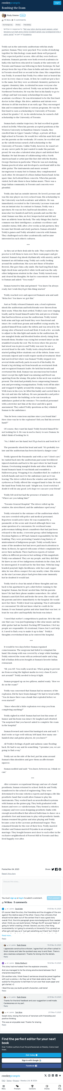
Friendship (27, 25)
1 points (9, 909)
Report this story (9, 874)
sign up (13, 898)
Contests (32, 1089)
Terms (9, 1081)
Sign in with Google (31, 1060)
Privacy (16, 1081)
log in (21, 898)
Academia (27, 34)
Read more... (7, 935)
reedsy (11, 1076)
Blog (59, 1089)
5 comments (18, 20)
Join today (31, 1055)
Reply (4, 939)
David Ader (19, 909)
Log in (57, 3)
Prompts (17, 1089)
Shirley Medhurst (21, 963)
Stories (47, 1089)
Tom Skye (18, 1012)
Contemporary (8, 25)
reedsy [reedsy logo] (11, 2)
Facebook (31, 1066)
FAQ (3, 1081)
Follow (22, 15)
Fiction (18, 25)
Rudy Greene (21, 945)
